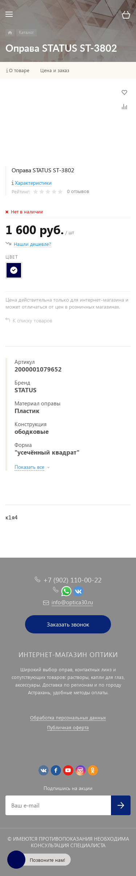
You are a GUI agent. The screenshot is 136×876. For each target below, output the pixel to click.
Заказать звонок (68, 624)
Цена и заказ (54, 70)
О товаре (19, 70)
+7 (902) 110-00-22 (72, 579)
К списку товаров (32, 320)
